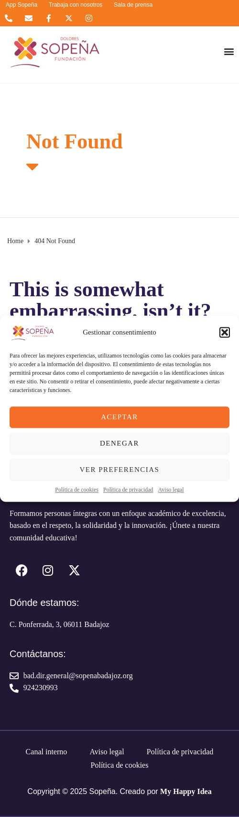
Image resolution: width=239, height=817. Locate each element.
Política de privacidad (128, 489)
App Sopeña (21, 4)
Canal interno (46, 752)
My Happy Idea (186, 791)
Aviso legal (171, 489)
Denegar (119, 443)
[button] (224, 332)
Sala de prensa (133, 4)
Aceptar (119, 417)
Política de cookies (76, 489)
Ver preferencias (120, 469)
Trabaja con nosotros (75, 4)
